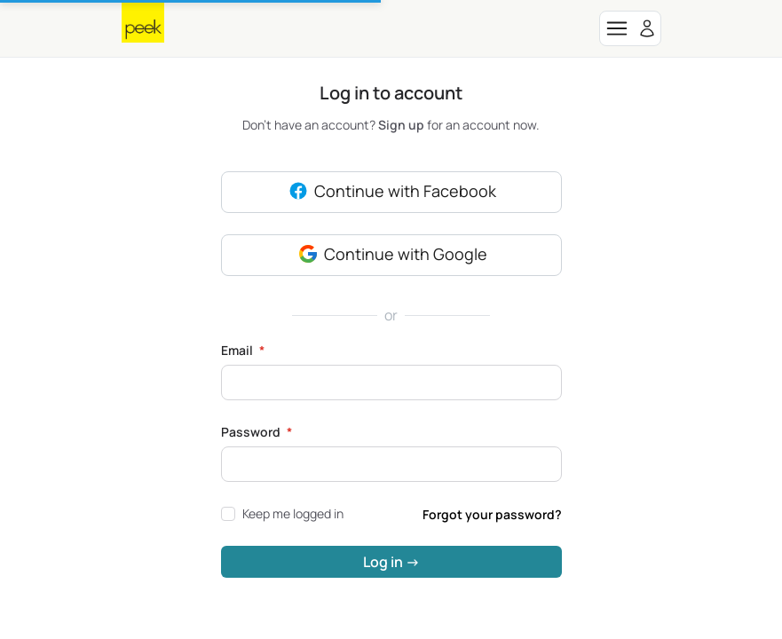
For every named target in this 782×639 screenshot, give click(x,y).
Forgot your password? (492, 514)
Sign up (402, 124)
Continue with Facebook (391, 192)
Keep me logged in (282, 513)
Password (256, 431)
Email (243, 350)
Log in (391, 562)
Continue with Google (391, 255)
